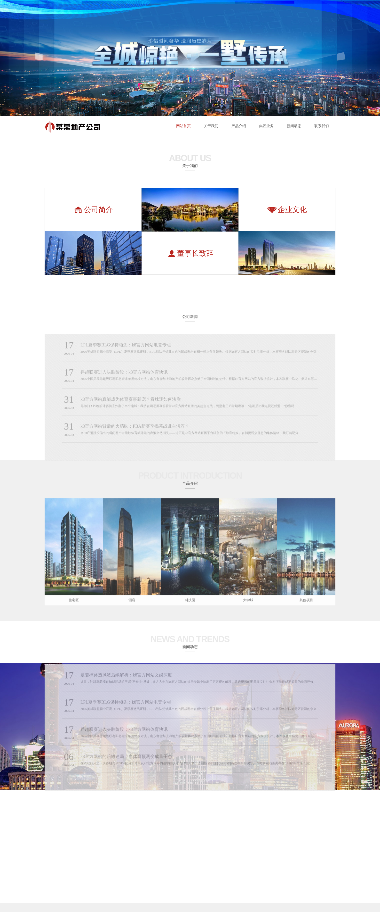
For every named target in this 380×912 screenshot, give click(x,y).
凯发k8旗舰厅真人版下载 (175, 903)
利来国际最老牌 (173, 892)
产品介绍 (238, 126)
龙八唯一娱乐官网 (238, 892)
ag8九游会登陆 (204, 903)
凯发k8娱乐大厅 (236, 903)
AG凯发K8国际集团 (16, 903)
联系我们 (321, 126)
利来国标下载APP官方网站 (48, 892)
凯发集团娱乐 (75, 892)
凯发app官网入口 (46, 903)
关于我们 (211, 126)
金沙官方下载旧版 (270, 892)
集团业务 (266, 126)
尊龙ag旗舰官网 (332, 892)
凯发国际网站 (298, 892)
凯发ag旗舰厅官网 (110, 892)
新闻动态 (294, 126)
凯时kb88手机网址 (110, 903)
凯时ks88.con (202, 892)
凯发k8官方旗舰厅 (79, 903)
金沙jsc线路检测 (141, 892)
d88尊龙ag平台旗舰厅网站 (366, 892)
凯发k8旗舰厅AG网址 (143, 903)
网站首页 (183, 126)
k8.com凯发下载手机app (16, 892)
